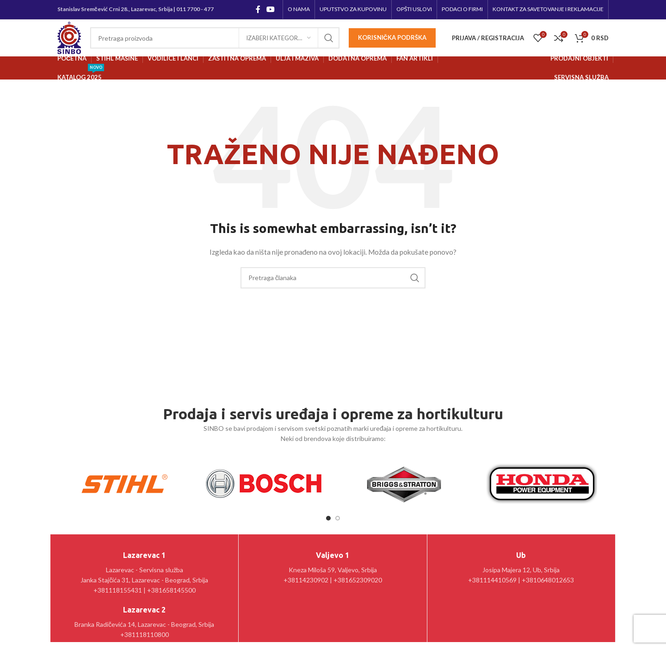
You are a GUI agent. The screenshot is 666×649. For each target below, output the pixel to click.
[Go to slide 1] (328, 518)
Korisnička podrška (392, 37)
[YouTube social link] (271, 9)
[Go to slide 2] (337, 518)
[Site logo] (69, 37)
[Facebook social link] (258, 9)
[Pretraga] (214, 38)
